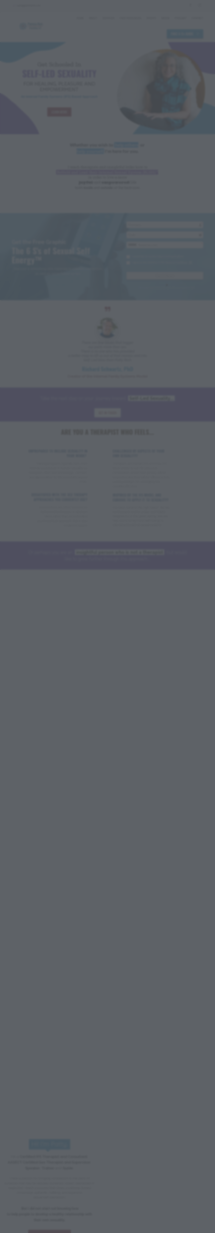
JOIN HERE (148, 755)
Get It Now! (165, 276)
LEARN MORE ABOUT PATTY (49, 678)
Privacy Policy (40, 1201)
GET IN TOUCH (108, 412)
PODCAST (181, 18)
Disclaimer (19, 1201)
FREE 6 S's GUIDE (185, 33)
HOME (80, 18)
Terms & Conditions (67, 1201)
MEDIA (165, 18)
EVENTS (151, 18)
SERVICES (108, 18)
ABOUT (93, 18)
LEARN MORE (59, 111)
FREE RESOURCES (130, 18)
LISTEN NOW (156, 1107)
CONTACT (197, 18)
